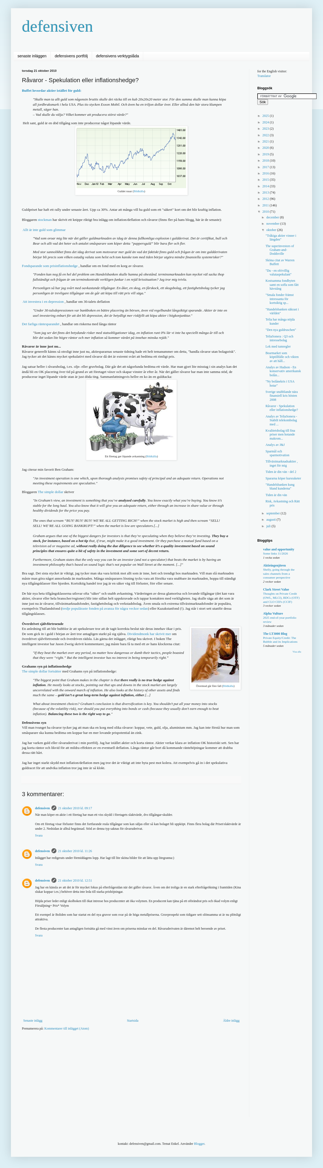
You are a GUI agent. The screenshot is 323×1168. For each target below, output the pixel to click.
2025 (266, 116)
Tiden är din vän (276, 495)
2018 (266, 160)
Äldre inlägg (231, 1020)
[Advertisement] (116, 1077)
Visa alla (297, 651)
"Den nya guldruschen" (281, 330)
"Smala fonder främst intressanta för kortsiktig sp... (280, 299)
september (273, 513)
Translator (264, 76)
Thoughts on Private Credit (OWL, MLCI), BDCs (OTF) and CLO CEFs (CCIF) (281, 597)
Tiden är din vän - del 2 (281, 472)
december (273, 217)
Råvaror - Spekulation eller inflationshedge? (282, 408)
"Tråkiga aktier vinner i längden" (281, 237)
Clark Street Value (276, 589)
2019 (266, 154)
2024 (266, 122)
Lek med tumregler (278, 346)
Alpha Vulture (273, 613)
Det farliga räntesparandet (40, 324)
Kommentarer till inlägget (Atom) (66, 1028)
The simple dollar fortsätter (42, 671)
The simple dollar (50, 492)
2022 (266, 135)
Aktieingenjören (274, 565)
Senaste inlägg (32, 1020)
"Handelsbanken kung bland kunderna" (280, 486)
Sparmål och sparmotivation (277, 453)
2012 (266, 199)
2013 (266, 192)
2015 (266, 180)
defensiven (57, 26)
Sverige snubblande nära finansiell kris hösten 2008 (282, 396)
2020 (266, 148)
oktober (271, 230)
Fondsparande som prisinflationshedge (50, 266)
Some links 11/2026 (275, 553)
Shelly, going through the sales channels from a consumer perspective (279, 573)
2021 (266, 141)
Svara (38, 835)
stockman (45, 220)
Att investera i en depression (43, 302)
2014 (266, 186)
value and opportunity (278, 549)
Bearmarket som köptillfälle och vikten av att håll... (282, 357)
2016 (266, 173)
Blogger (199, 1144)
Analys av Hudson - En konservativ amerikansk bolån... (283, 371)
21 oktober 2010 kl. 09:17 (75, 808)
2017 (266, 167)
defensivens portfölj (71, 56)
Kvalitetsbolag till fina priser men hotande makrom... (280, 434)
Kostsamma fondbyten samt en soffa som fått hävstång (282, 284)
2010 (266, 212)
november (273, 224)
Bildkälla (139, 191)
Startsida (133, 1020)
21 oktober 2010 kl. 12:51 (75, 880)
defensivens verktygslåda (117, 56)
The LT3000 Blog (275, 634)
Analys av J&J (275, 445)
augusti (271, 519)
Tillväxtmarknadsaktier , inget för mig (282, 463)
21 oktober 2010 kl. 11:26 (75, 851)
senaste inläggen (32, 56)
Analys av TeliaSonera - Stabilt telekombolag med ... (281, 420)
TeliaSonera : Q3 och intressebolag (279, 338)
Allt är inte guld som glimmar (44, 230)
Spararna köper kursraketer (283, 478)
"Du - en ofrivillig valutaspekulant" (279, 272)
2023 (266, 129)
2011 (266, 205)
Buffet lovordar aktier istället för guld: (51, 90)
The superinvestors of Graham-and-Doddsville (280, 250)
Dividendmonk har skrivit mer (149, 634)
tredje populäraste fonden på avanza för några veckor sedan (105, 608)
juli (269, 526)
